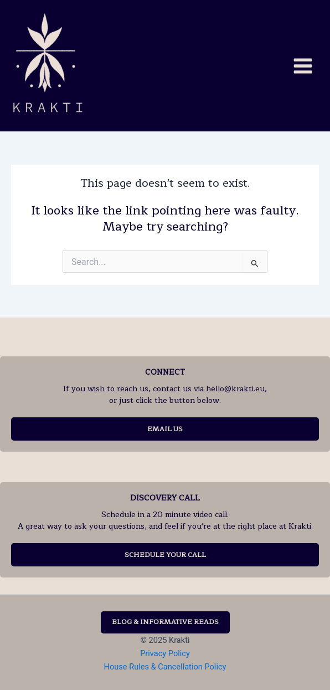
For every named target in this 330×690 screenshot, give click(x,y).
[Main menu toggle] (303, 65)
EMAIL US (165, 429)
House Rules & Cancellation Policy (165, 667)
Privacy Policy (165, 653)
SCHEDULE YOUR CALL (165, 554)
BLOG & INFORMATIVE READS (165, 621)
